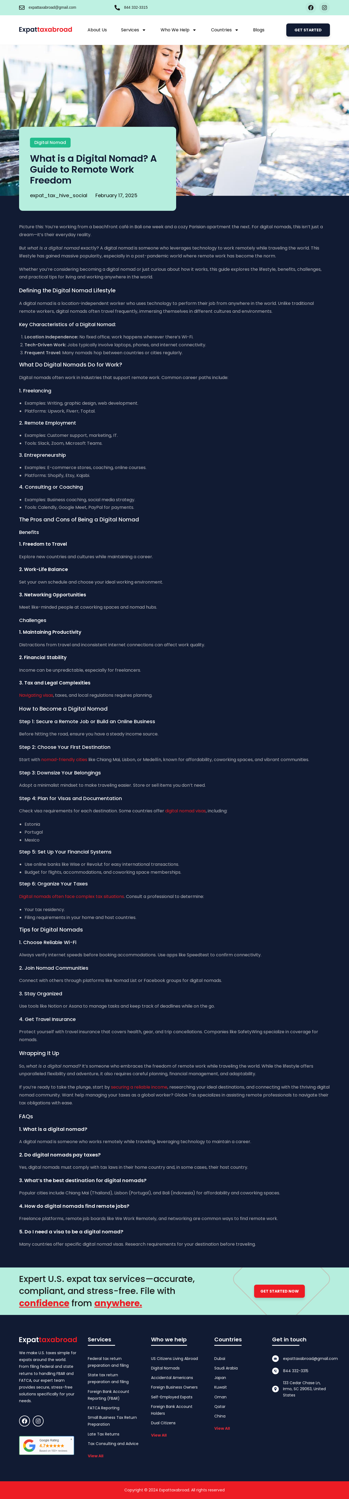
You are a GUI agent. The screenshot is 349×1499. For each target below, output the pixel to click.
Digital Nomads (165, 1368)
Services (133, 30)
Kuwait (220, 1387)
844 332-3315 (136, 7)
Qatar (219, 1406)
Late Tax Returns (103, 1434)
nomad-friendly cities (64, 759)
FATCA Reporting (103, 1408)
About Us (97, 30)
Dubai (219, 1358)
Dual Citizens (163, 1423)
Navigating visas (36, 695)
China (219, 1416)
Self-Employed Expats (171, 1397)
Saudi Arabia (226, 1368)
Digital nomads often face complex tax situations (71, 896)
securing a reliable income (139, 1087)
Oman (220, 1397)
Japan (220, 1377)
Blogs (258, 30)
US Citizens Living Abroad (174, 1358)
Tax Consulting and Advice (113, 1443)
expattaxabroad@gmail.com (52, 7)
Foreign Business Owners (174, 1387)
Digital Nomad (50, 142)
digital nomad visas (185, 811)
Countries (225, 30)
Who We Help (179, 30)
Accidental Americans (172, 1377)
